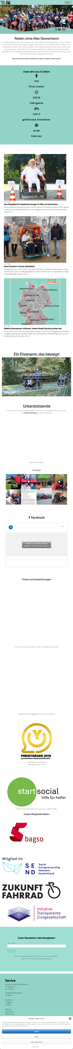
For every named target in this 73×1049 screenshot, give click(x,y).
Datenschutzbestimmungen (42, 958)
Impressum (9, 1011)
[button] (70, 1018)
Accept (36, 1031)
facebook (8, 1000)
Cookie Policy (35, 1046)
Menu (68, 2)
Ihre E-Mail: (11, 943)
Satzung (8, 1009)
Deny (36, 1037)
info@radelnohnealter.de (13, 993)
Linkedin (8, 1004)
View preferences (36, 1042)
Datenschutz (9, 1014)
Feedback (8, 995)
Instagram (8, 1002)
